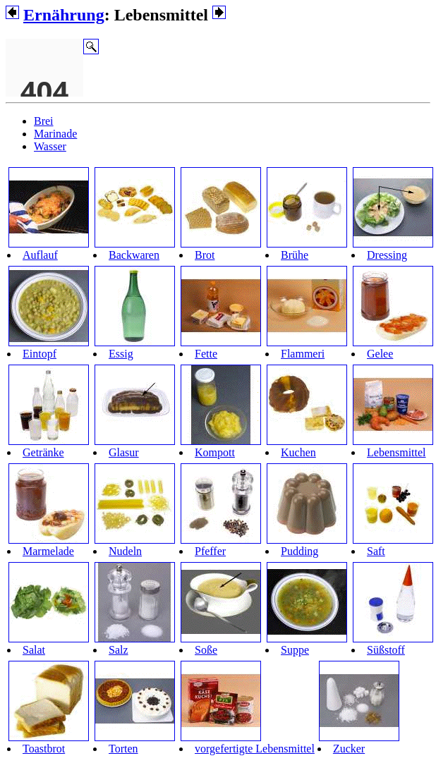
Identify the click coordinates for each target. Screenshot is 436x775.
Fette (206, 354)
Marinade (55, 134)
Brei (44, 121)
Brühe (294, 255)
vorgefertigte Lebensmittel (255, 749)
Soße (206, 650)
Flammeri (303, 354)
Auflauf (40, 255)
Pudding (299, 551)
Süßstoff (386, 650)
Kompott (215, 452)
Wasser (50, 146)
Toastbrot (44, 749)
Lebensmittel (396, 452)
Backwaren (134, 255)
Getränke (43, 452)
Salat (34, 650)
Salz (118, 650)
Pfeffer (210, 551)
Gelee (380, 354)
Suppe (295, 650)
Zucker (349, 749)
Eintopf (39, 354)
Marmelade (48, 551)
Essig (121, 354)
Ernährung (63, 15)
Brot (204, 255)
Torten (123, 749)
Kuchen (298, 452)
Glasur (124, 452)
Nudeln (125, 551)
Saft (376, 551)
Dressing (387, 255)
